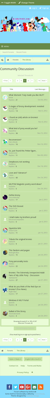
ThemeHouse (39, 394)
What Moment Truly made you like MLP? (26, 95)
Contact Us (13, 366)
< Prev (5, 80)
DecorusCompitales (16, 219)
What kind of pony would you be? (23, 128)
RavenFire (12, 131)
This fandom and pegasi (19, 250)
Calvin (11, 175)
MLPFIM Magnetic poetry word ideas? (25, 184)
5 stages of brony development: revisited (26, 106)
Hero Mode (13, 142)
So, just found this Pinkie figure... (23, 150)
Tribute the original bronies (20, 239)
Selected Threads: (25, 75)
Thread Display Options (25, 328)
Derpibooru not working (19, 161)
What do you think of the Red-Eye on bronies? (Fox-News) (25, 287)
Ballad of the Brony (17, 311)
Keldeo (11, 264)
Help (23, 366)
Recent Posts (21, 52)
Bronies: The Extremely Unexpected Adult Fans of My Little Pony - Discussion (27, 273)
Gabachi (12, 241)
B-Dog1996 (13, 109)
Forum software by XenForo (25, 392)
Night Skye (13, 291)
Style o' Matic (14, 359)
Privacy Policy (23, 372)
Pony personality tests (18, 261)
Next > (44, 80)
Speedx (11, 302)
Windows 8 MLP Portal (19, 300)
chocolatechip (14, 197)
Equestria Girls (15, 228)
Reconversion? (15, 139)
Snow (11, 97)
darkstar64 (13, 278)
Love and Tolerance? (18, 172)
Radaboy (12, 164)
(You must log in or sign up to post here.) (25, 334)
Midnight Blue (14, 253)
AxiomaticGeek (14, 314)
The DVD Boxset (16, 206)
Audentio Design (32, 396)
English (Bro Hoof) (32, 359)
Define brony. (14, 195)
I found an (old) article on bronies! (23, 117)
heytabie (12, 186)
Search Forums (8, 52)
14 (39, 80)
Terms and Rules (34, 366)
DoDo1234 (13, 153)
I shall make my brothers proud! (22, 217)
